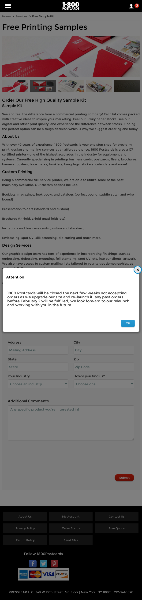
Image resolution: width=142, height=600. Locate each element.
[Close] (138, 270)
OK (128, 323)
